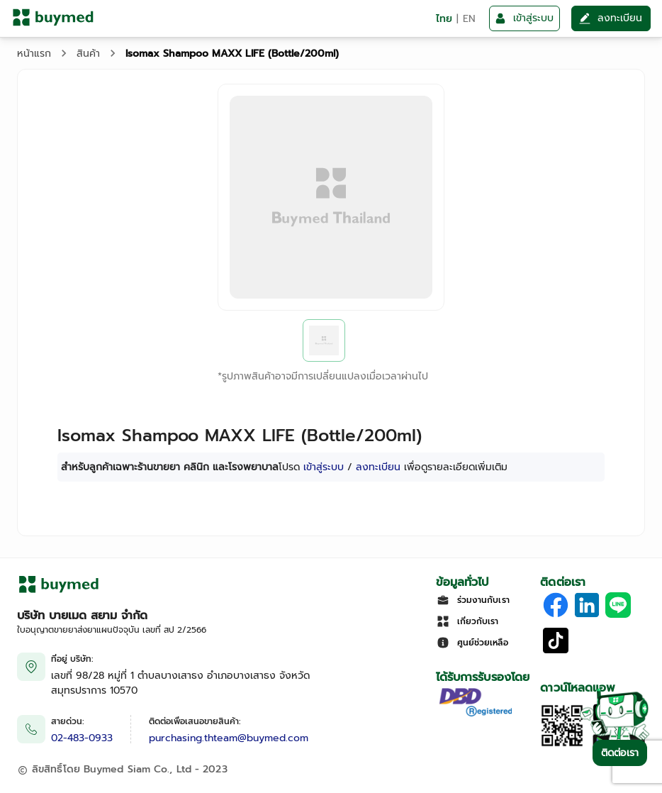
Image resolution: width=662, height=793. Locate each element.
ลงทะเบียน (378, 467)
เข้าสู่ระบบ (323, 467)
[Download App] (561, 744)
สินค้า (88, 53)
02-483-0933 (82, 738)
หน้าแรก (34, 53)
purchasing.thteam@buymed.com (228, 738)
